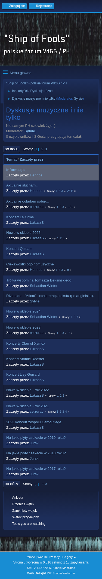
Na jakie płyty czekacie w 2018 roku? (36, 453)
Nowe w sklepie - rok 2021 (27, 406)
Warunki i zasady (49, 557)
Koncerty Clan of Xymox (25, 343)
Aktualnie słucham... (22, 185)
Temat (11, 159)
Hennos (36, 175)
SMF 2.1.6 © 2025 (39, 567)
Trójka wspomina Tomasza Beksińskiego (38, 280)
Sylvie (78, 98)
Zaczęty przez (31, 159)
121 (70, 207)
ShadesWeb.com (63, 573)
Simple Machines (64, 567)
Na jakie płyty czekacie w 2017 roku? (36, 469)
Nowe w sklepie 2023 (23, 327)
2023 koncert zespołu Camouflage (33, 422)
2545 (70, 190)
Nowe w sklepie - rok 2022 (27, 390)
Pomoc (30, 557)
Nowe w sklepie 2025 (23, 233)
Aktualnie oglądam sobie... (27, 201)
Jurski (34, 443)
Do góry (12, 484)
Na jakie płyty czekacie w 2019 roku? (36, 438)
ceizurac (37, 207)
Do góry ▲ (69, 557)
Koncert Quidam (19, 249)
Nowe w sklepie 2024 (23, 311)
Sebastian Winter (44, 286)
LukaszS (37, 222)
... (65, 190)
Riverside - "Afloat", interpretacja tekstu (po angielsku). (50, 296)
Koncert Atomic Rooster (25, 359)
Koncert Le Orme (20, 217)
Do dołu (11, 149)
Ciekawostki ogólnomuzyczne (30, 264)
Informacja (15, 170)
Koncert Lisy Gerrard (23, 374)
